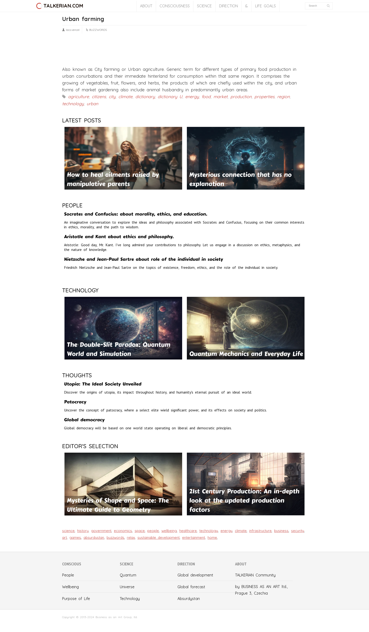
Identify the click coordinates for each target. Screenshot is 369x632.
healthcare (188, 530)
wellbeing (169, 530)
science (68, 530)
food (206, 96)
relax (131, 537)
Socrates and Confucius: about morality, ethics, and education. (135, 214)
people (153, 530)
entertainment (193, 537)
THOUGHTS (77, 375)
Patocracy (75, 402)
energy (192, 96)
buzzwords (115, 537)
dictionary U (170, 96)
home (212, 537)
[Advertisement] (184, 51)
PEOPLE (72, 205)
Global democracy (84, 419)
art (64, 537)
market (220, 96)
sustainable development (158, 537)
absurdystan (94, 537)
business (281, 530)
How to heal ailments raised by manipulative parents (113, 179)
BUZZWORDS (98, 30)
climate (125, 96)
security (297, 530)
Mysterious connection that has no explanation (240, 179)
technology (73, 103)
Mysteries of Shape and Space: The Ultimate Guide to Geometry (118, 505)
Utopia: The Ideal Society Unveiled (102, 384)
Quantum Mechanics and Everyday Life (246, 353)
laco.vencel (73, 30)
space (140, 530)
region (283, 96)
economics (123, 530)
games (75, 537)
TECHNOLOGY (80, 290)
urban (92, 103)
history (82, 530)
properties (264, 96)
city (112, 96)
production (241, 96)
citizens (99, 96)
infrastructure (260, 530)
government (101, 530)
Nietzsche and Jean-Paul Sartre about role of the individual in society (143, 259)
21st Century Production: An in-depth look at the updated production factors (244, 500)
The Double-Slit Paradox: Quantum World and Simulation (118, 349)
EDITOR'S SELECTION (90, 446)
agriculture (78, 96)
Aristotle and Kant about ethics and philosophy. (119, 236)
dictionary (145, 96)
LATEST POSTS (81, 120)
